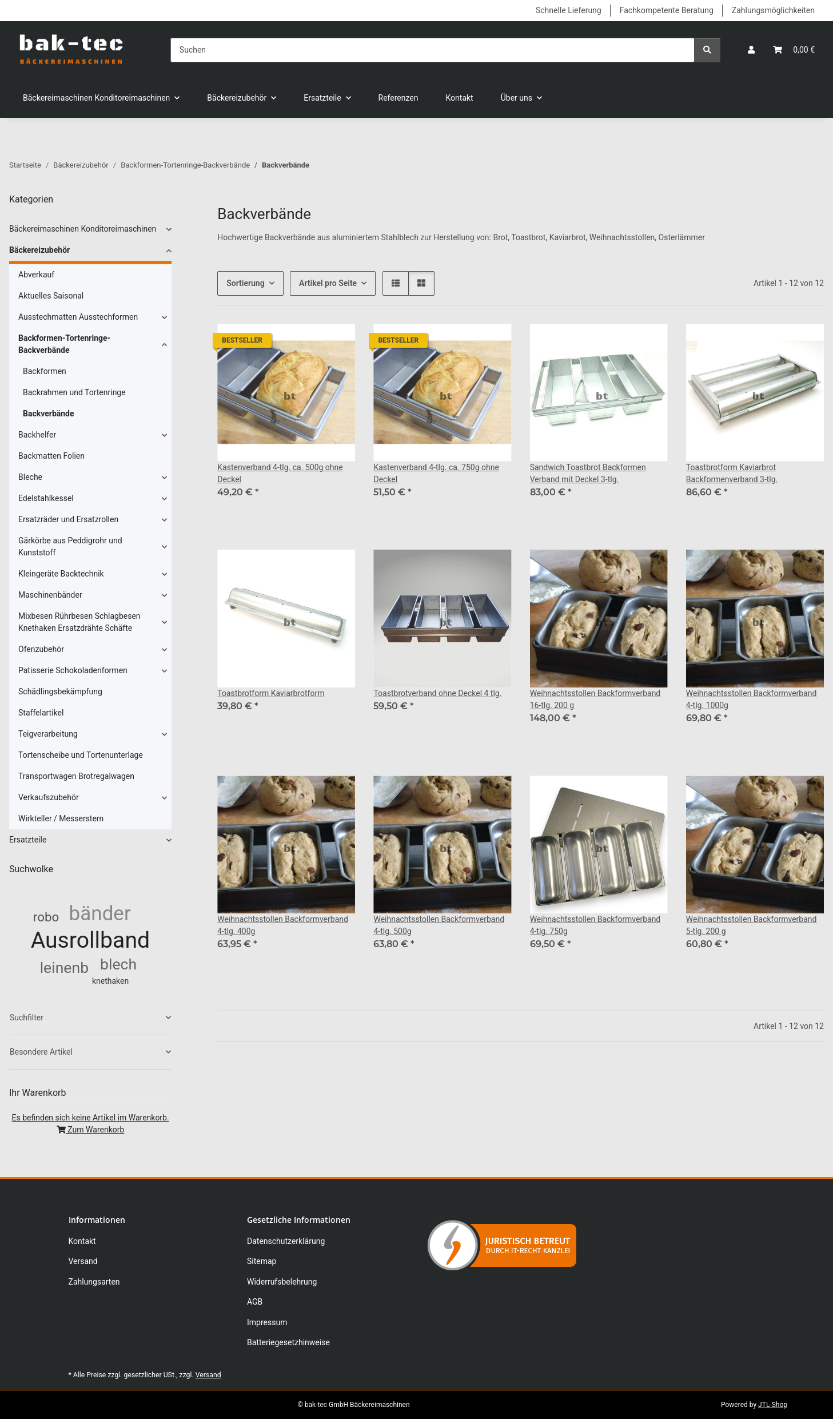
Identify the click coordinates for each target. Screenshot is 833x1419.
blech (118, 964)
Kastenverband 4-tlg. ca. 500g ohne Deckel (279, 473)
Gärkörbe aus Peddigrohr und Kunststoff (70, 546)
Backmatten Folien (51, 455)
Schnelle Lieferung (568, 10)
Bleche (30, 477)
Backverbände (48, 413)
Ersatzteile (27, 839)
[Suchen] (432, 50)
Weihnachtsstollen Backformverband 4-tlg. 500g (438, 925)
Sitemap (261, 1261)
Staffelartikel (40, 712)
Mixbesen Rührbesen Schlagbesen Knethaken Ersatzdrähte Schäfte (79, 622)
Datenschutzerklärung (286, 1241)
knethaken (110, 980)
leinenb (64, 967)
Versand (83, 1261)
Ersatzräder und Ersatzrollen (68, 519)
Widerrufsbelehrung (282, 1281)
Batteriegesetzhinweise (288, 1342)
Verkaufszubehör (48, 797)
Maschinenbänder (50, 594)
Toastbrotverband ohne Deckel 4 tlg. (437, 693)
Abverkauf (36, 274)
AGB (254, 1301)
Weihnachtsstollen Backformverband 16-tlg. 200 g (595, 699)
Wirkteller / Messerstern (60, 818)
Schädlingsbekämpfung (60, 691)
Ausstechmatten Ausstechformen (78, 316)
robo (46, 916)
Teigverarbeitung (48, 733)
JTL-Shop (772, 1405)
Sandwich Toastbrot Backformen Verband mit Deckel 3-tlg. (588, 473)
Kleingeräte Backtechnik (61, 573)
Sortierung (245, 283)
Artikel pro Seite (328, 283)
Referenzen (398, 97)
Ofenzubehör (41, 649)
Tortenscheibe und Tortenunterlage (80, 755)
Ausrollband (90, 940)
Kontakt (459, 97)
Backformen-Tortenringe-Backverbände (64, 344)
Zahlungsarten (94, 1281)
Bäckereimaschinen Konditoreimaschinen (82, 228)
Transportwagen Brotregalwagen (76, 776)
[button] (751, 50)
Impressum (267, 1322)
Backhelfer (37, 434)
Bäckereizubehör (39, 250)
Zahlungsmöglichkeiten (773, 10)
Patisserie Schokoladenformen (72, 670)
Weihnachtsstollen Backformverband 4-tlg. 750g (595, 925)
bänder (100, 913)
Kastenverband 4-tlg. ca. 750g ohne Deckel (436, 473)
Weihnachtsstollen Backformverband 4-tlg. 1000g (751, 699)
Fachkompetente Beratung (667, 10)
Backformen (44, 371)
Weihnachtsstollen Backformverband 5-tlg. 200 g (751, 925)
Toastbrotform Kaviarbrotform (270, 693)
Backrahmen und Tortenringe (74, 392)
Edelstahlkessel (46, 498)
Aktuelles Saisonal (50, 295)
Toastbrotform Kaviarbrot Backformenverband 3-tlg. (732, 473)
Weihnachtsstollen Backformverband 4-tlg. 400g (282, 925)
